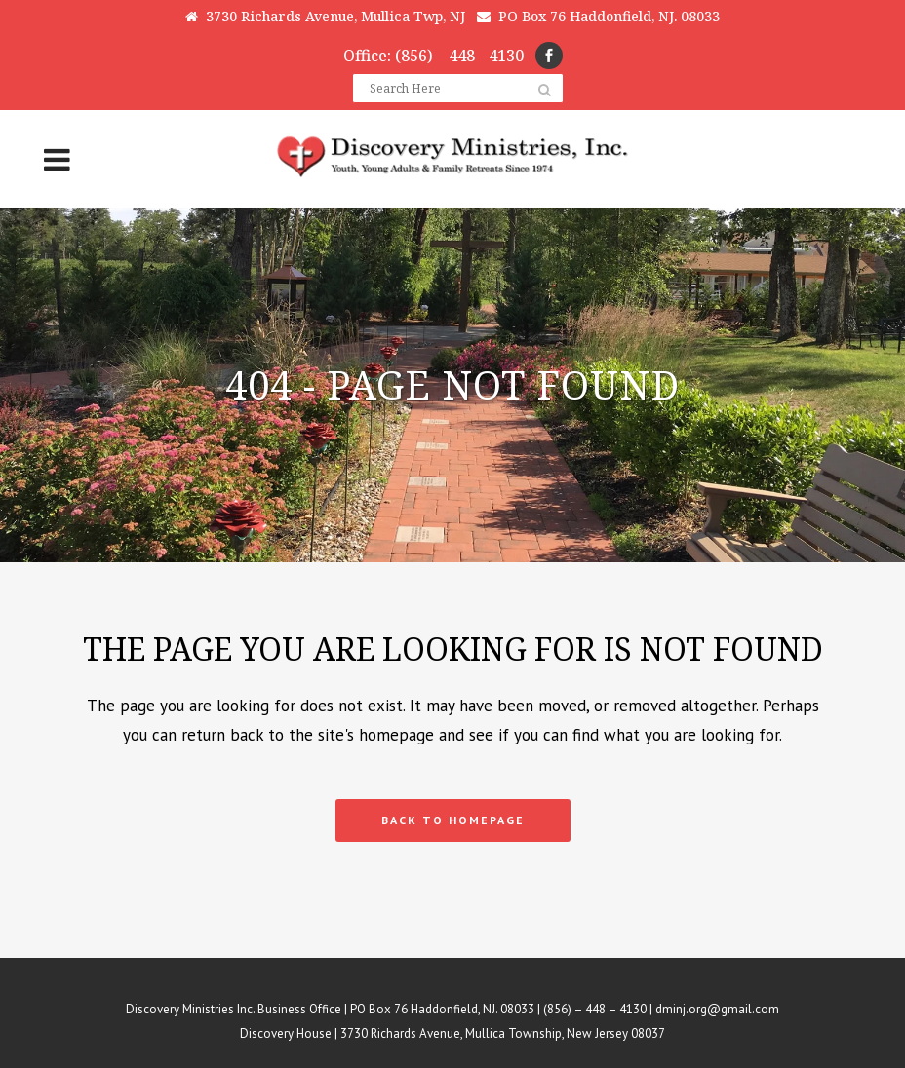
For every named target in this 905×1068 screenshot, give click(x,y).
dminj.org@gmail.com (717, 1009)
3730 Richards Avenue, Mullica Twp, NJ (325, 16)
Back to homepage (453, 820)
